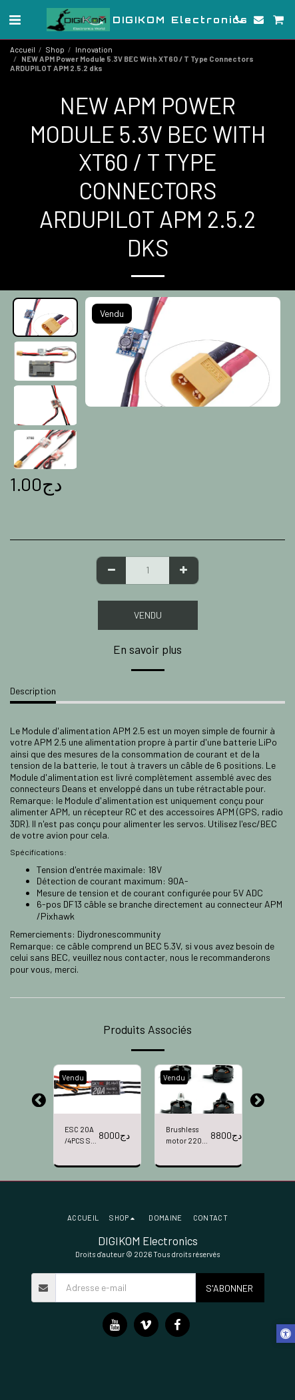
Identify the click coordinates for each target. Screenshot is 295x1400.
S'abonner (229, 1288)
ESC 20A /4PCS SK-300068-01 (81, 1136)
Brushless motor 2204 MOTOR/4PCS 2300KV (188, 1136)
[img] (97, 1089)
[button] (14, 19)
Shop (55, 49)
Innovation (94, 49)
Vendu (148, 615)
